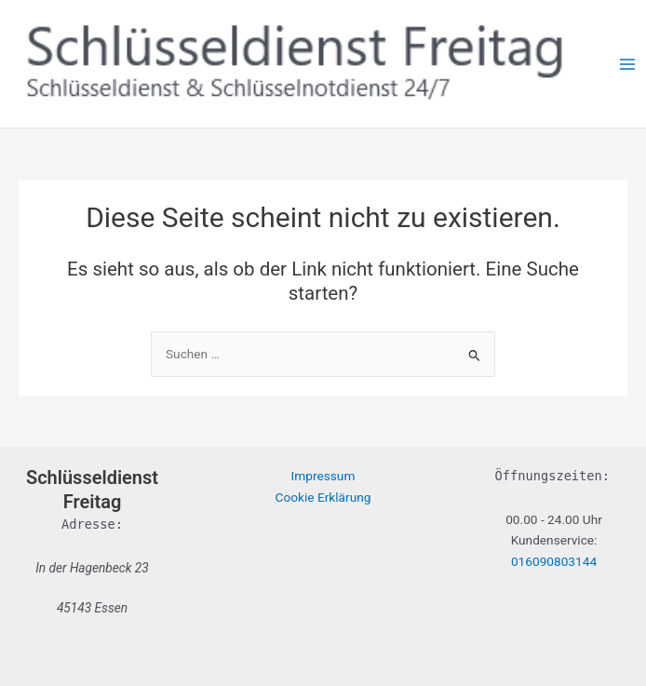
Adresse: (92, 524)
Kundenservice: (554, 539)
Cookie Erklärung (323, 497)
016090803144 (554, 561)
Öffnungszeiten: (552, 475)
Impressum (323, 475)
